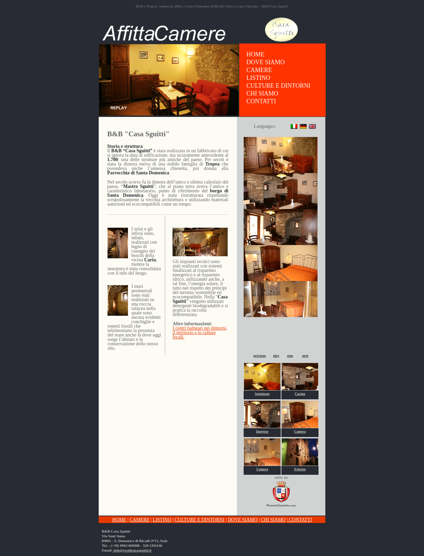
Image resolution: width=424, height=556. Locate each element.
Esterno (300, 469)
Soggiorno (262, 394)
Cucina (300, 394)
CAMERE (259, 70)
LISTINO (258, 77)
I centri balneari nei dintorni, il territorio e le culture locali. (200, 333)
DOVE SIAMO (265, 62)
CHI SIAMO (262, 93)
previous (260, 356)
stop (290, 356)
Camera (300, 431)
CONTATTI (261, 101)
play (276, 356)
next (305, 356)
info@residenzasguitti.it (132, 550)
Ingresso (262, 431)
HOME (255, 54)
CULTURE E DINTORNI (278, 85)
